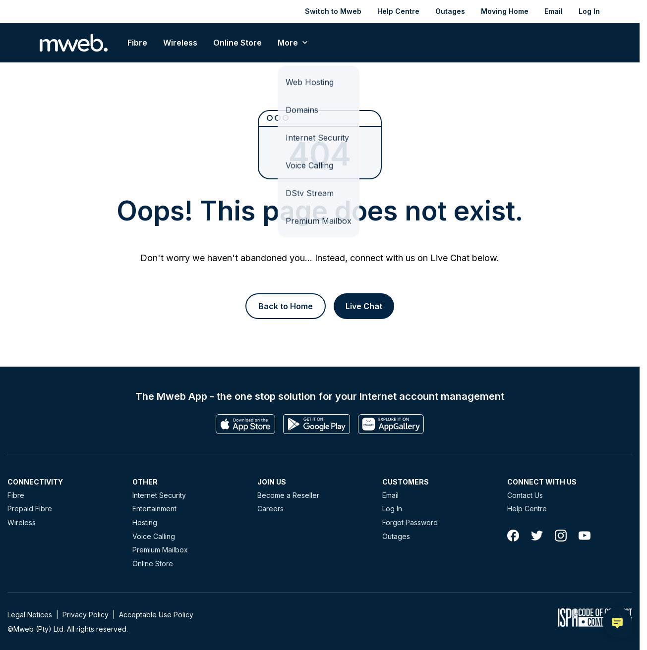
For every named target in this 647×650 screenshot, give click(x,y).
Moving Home (505, 11)
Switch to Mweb (333, 11)
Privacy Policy (85, 614)
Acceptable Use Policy (156, 614)
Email (553, 11)
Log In (589, 11)
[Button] (285, 306)
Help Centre (398, 11)
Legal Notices (29, 614)
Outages (450, 11)
